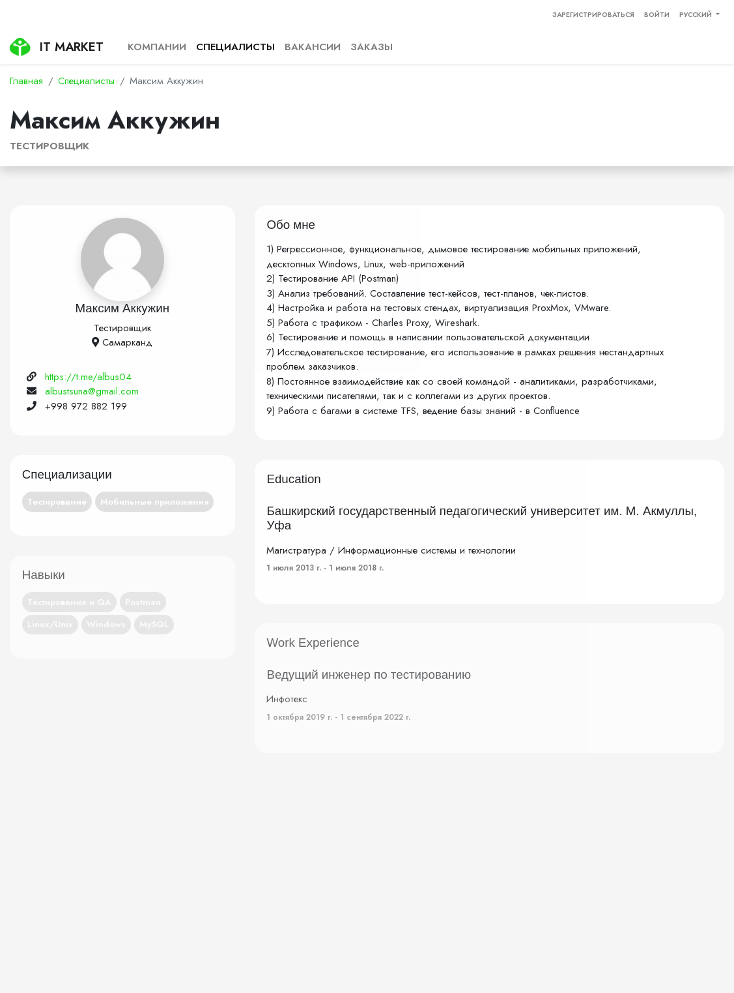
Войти (657, 15)
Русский (696, 15)
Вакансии (313, 47)
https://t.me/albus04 (88, 377)
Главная (26, 81)
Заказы (371, 47)
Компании (157, 47)
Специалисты (235, 47)
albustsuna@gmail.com (92, 391)
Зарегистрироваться (593, 15)
